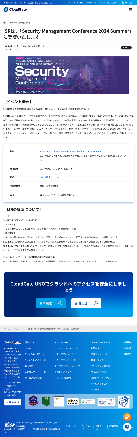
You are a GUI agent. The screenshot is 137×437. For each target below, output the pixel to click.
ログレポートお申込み (101, 377)
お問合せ (86, 303)
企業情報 (127, 348)
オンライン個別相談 (100, 365)
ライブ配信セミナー (49, 177)
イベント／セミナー (64, 371)
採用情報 (127, 354)
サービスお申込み (99, 383)
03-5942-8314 (108, 2)
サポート (95, 389)
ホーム (28, 348)
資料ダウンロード (99, 354)
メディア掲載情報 (62, 377)
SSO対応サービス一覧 (35, 371)
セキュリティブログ (64, 354)
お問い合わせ (12, 402)
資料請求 (50, 303)
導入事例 (29, 365)
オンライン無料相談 (76, 2)
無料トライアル (92, 2)
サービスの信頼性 (33, 377)
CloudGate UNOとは (35, 354)
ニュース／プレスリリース (67, 348)
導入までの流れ (98, 371)
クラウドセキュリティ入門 (67, 365)
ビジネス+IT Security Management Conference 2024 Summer (71, 151)
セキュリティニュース (65, 360)
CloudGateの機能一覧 (35, 360)
